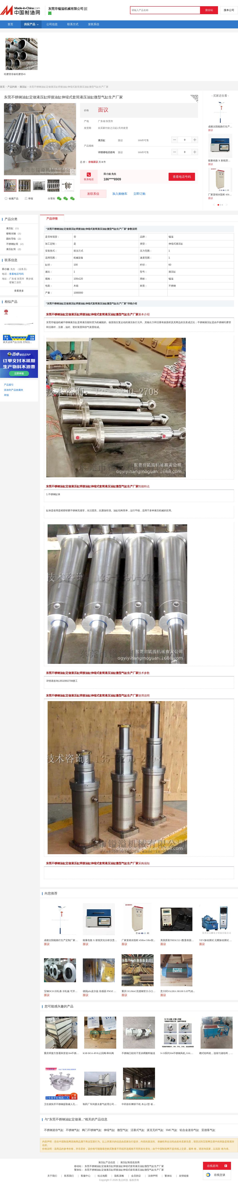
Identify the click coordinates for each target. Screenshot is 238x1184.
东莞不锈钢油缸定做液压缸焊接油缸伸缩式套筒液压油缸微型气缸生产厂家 (124, 1166)
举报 (28, 198)
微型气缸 (122, 1130)
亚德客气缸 (208, 1130)
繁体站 (168, 1175)
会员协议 (136, 1175)
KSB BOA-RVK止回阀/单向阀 (98, 1053)
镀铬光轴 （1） (14, 233)
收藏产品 (11, 198)
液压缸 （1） (13, 228)
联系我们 (69, 1175)
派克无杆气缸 (155, 1130)
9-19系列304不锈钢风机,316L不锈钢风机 (181, 1053)
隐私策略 (119, 1175)
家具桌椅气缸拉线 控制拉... (17, 342)
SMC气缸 (171, 1130)
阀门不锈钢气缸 (92, 1130)
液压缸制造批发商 (130, 1162)
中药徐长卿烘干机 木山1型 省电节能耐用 (143, 1104)
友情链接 (184, 1175)
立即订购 (139, 193)
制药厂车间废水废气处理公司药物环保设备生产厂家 (110, 1104)
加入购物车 (119, 193)
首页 (2, 86)
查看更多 (19, 290)
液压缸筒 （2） (14, 249)
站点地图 (102, 1175)
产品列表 (12, 86)
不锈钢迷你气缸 (54, 1130)
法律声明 (153, 1175)
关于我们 (52, 1175)
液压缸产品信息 (106, 1162)
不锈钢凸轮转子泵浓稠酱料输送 (138, 1053)
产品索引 (9, 384)
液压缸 (23, 86)
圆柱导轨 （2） (14, 238)
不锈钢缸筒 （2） (15, 244)
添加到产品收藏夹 (13, 390)
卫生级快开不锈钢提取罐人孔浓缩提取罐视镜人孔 (70, 1104)
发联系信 (93, 193)
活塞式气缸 (138, 1130)
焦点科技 (123, 1180)
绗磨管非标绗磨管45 (15, 74)
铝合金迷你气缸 (189, 1130)
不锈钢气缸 (73, 1130)
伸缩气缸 (109, 1130)
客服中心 (85, 1175)
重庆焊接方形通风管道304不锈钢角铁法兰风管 (68, 1053)
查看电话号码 (182, 176)
